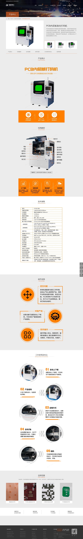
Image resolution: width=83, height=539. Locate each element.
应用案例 (59, 5)
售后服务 (38, 536)
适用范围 (59, 51)
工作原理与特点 (48, 51)
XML (63, 537)
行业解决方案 (52, 5)
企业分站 (60, 537)
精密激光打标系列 (20, 535)
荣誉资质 (46, 535)
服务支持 (70, 5)
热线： (64, 1)
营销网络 (46, 536)
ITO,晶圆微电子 (29, 536)
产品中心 (46, 5)
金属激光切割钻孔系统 (9, 536)
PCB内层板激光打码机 (26, 18)
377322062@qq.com (62, 533)
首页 (36, 5)
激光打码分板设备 (17, 18)
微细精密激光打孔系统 (9, 533)
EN (75, 1)
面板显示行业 (29, 535)
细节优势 (37, 51)
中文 (73, 1)
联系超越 (75, 5)
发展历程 (46, 533)
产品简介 (10, 51)
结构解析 (19, 51)
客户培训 (38, 533)
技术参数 (28, 51)
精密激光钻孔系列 (20, 536)
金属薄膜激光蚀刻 (9, 535)
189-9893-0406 (66, 529)
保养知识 (38, 535)
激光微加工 (41, 5)
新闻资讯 (64, 5)
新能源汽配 (29, 533)
